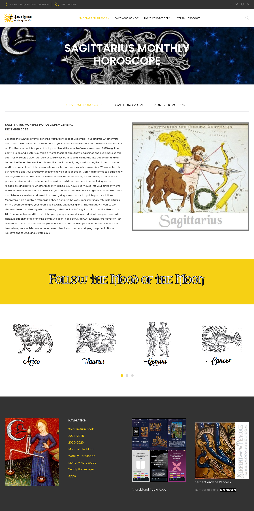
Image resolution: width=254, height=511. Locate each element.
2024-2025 (76, 436)
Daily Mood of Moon (127, 18)
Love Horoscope (128, 105)
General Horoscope (85, 105)
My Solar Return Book (93, 18)
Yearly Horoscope (188, 18)
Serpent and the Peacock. (213, 482)
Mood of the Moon (81, 449)
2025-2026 (76, 442)
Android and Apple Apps (149, 489)
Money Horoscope (170, 105)
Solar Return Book (81, 429)
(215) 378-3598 (67, 4)
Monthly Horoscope (157, 18)
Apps (72, 476)
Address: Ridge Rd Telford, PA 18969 (29, 4)
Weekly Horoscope (81, 456)
